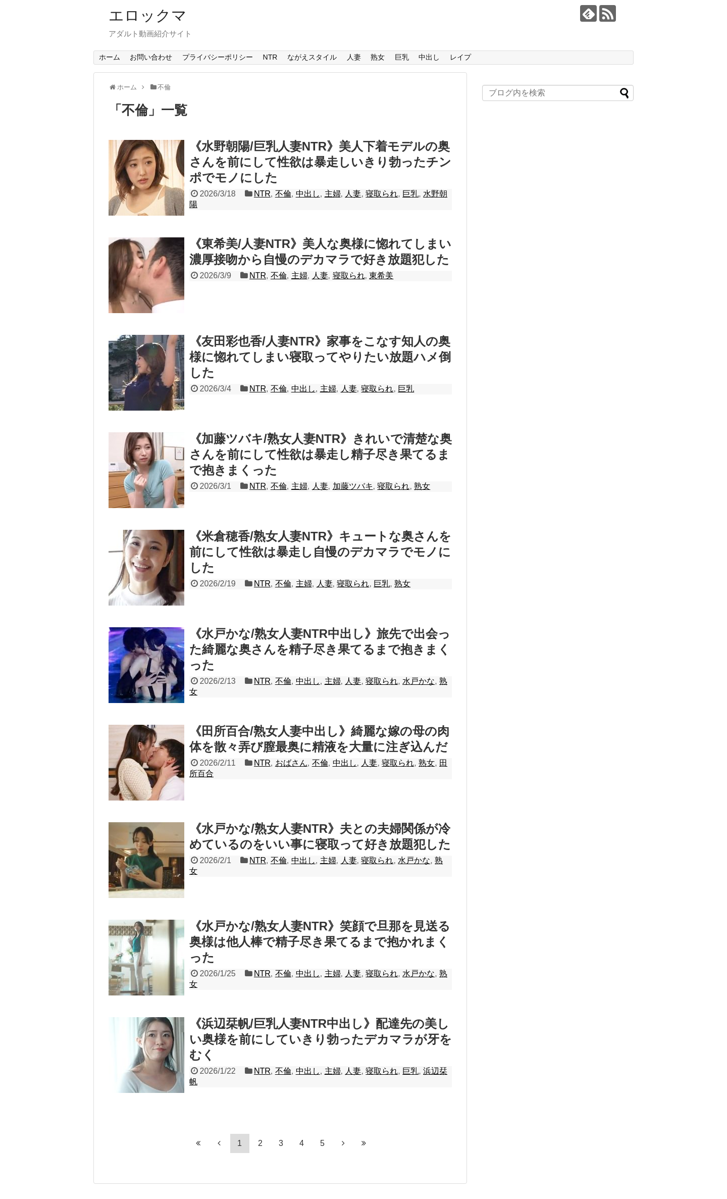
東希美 (381, 275)
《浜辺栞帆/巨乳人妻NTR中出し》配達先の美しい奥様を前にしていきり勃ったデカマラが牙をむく (320, 1039)
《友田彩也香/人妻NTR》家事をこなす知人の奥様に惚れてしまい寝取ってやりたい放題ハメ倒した (320, 356)
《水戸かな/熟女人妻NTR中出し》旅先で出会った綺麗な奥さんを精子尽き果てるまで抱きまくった (319, 649)
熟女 (378, 57)
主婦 (333, 193)
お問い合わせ (151, 57)
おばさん (291, 763)
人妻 (354, 57)
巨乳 (402, 57)
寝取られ (382, 193)
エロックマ (148, 15)
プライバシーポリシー (217, 57)
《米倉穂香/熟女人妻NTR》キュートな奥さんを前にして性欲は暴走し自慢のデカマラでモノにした (320, 551)
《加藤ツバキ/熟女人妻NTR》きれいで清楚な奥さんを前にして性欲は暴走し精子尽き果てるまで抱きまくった (320, 454)
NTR (270, 57)
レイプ (460, 57)
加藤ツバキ (353, 486)
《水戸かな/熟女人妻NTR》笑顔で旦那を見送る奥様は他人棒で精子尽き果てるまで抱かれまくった (319, 941)
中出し (429, 57)
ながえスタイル (312, 57)
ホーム (109, 57)
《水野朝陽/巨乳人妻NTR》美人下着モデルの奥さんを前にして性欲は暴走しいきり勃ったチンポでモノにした (320, 161)
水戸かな (418, 681)
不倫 (283, 193)
